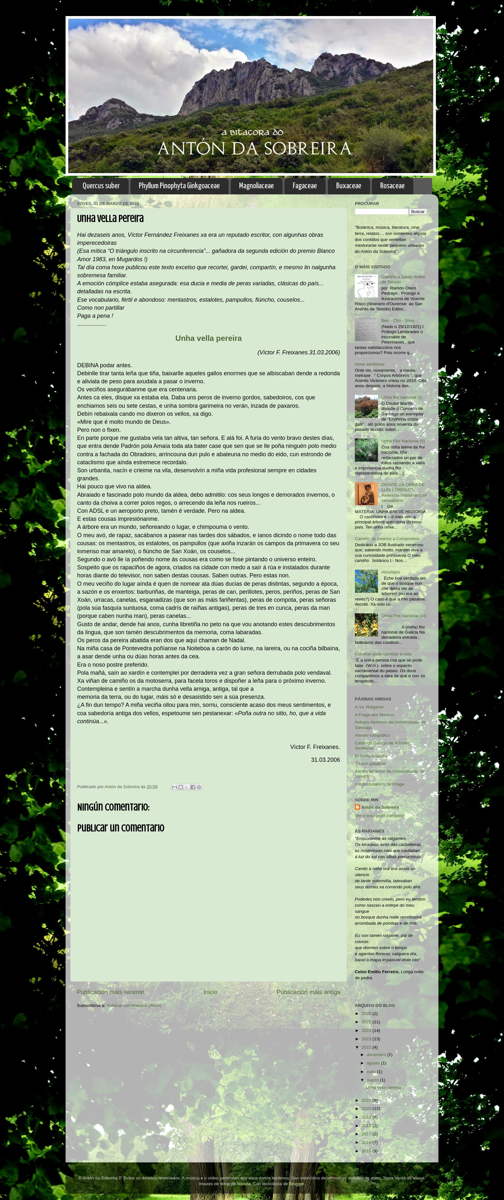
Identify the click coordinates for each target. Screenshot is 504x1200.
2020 (367, 1108)
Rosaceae (392, 186)
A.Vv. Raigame (369, 707)
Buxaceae (348, 186)
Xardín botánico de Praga (379, 784)
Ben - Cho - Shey (398, 320)
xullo (372, 1071)
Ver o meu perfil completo (379, 815)
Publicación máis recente (110, 992)
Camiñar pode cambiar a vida (383, 654)
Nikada (243, 1183)
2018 (367, 1125)
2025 (367, 1021)
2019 (367, 1117)
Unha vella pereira (383, 1087)
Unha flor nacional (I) (401, 397)
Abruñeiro (390, 572)
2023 (367, 1038)
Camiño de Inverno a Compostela (387, 538)
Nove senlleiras (369, 364)
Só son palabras (370, 763)
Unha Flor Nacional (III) (403, 615)
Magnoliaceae (256, 186)
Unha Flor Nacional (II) (403, 441)
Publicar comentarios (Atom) (134, 1005)
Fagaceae (305, 186)
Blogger (296, 1183)
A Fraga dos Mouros (374, 714)
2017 (367, 1134)
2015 (367, 1151)
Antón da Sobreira (380, 807)
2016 (367, 1142)
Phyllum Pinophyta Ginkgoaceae (179, 186)
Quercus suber (101, 186)
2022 (367, 1047)
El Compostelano (371, 755)
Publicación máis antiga (308, 992)
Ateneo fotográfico (372, 735)
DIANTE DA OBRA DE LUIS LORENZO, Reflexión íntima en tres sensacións (404, 492)
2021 (367, 1100)
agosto (374, 1063)
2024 (367, 1030)
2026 (367, 1013)
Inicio (210, 992)
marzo (373, 1080)
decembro (377, 1054)
